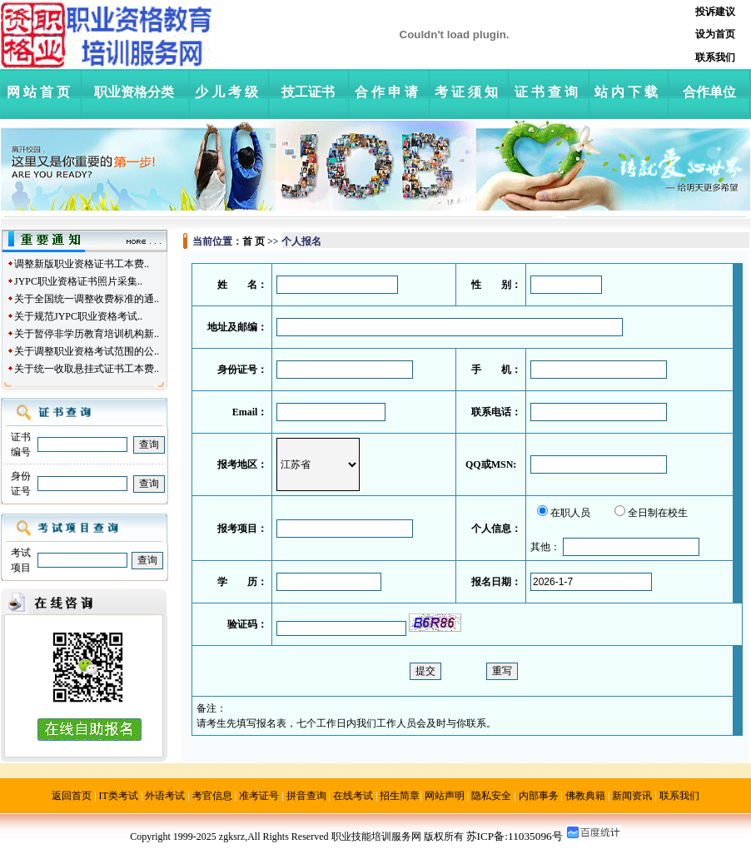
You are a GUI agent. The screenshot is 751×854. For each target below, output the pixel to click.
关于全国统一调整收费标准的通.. (86, 299)
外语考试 (165, 796)
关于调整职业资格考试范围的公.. (86, 351)
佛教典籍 (585, 796)
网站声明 (445, 796)
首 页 (253, 241)
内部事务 (539, 796)
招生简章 (400, 796)
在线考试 (353, 796)
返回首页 (72, 796)
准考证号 (259, 796)
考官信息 (212, 796)
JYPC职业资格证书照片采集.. (78, 281)
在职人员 (570, 513)
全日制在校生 (658, 513)
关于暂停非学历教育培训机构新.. (86, 334)
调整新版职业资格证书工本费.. (81, 264)
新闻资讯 (632, 796)
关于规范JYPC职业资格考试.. (78, 316)
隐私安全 (491, 796)
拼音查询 (306, 796)
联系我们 (679, 796)
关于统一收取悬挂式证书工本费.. (86, 369)
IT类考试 (118, 796)
